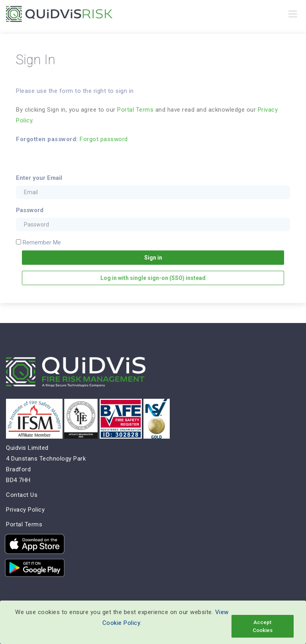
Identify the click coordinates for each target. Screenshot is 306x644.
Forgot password (104, 139)
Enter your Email (39, 177)
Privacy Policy (25, 509)
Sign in (153, 257)
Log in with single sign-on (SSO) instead (153, 278)
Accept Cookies (263, 626)
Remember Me (42, 242)
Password (29, 210)
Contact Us (21, 494)
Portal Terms (135, 109)
